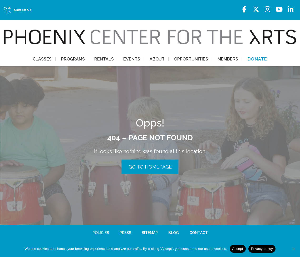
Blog (173, 233)
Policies (100, 233)
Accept (237, 249)
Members (228, 59)
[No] (293, 248)
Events (131, 59)
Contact (198, 233)
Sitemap (150, 233)
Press (125, 233)
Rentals (104, 59)
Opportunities (191, 59)
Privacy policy (262, 249)
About (157, 59)
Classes (42, 59)
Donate (257, 59)
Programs (73, 59)
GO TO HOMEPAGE (150, 167)
